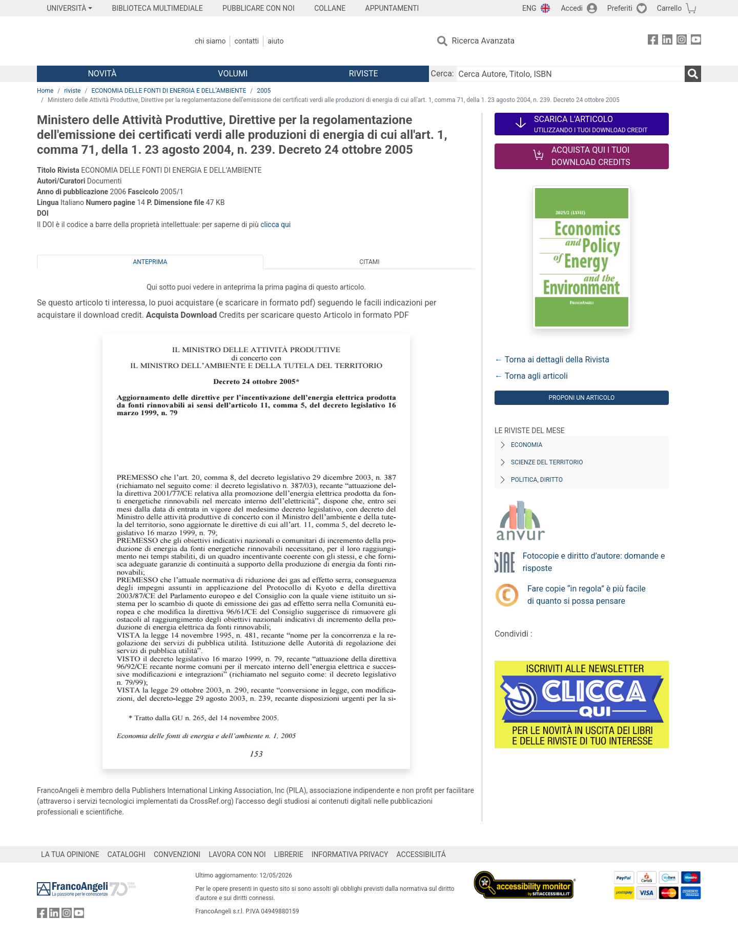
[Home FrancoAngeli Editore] (105, 41)
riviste (72, 90)
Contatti (246, 41)
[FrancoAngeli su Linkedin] (667, 41)
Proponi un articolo (581, 397)
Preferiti (619, 8)
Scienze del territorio (547, 462)
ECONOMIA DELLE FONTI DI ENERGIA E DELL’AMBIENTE (168, 90)
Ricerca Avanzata (483, 41)
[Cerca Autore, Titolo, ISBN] (570, 74)
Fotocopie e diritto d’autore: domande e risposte (594, 562)
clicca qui (275, 224)
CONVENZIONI (177, 854)
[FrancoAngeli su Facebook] (653, 41)
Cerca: (442, 73)
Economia (526, 444)
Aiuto (275, 41)
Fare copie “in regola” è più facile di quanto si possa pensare (586, 595)
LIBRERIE (288, 854)
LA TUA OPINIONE (70, 854)
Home (45, 90)
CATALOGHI (127, 854)
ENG (529, 8)
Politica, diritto (537, 479)
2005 (264, 90)
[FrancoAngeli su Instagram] (681, 41)
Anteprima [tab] (150, 262)
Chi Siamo (210, 41)
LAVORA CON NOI (237, 854)
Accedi (572, 8)
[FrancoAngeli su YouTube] (696, 41)
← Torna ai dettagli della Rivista (552, 359)
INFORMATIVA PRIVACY (350, 854)
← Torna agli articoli (531, 376)
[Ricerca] (693, 74)
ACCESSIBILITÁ (421, 854)
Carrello (669, 8)
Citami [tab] (369, 262)
